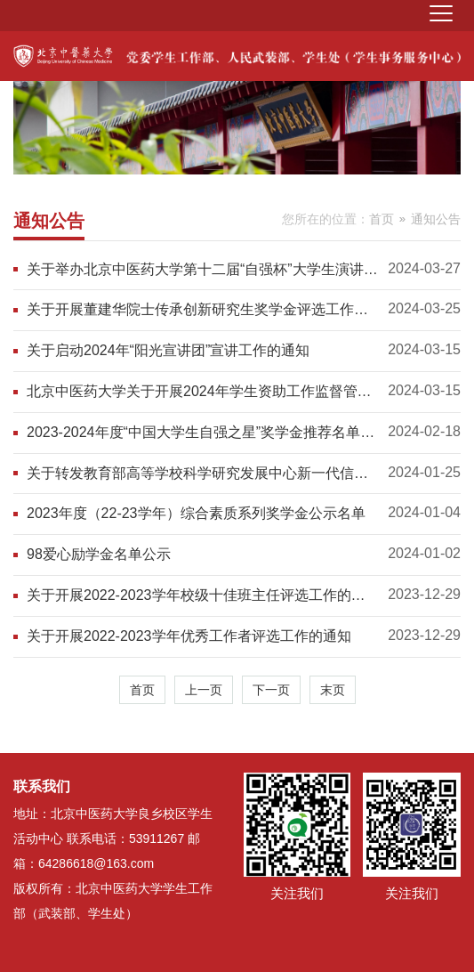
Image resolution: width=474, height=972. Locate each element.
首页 (381, 219)
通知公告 (436, 219)
